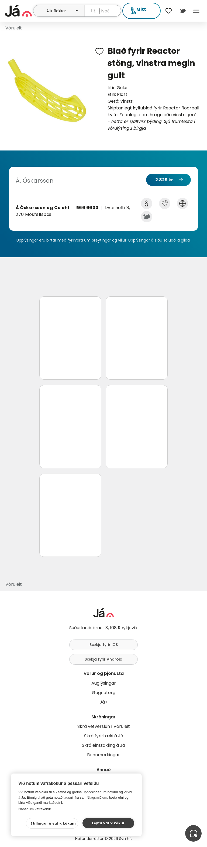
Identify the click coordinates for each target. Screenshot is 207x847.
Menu (196, 11)
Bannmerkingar (103, 755)
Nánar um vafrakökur (34, 809)
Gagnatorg (103, 692)
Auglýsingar (103, 683)
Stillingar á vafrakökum (53, 823)
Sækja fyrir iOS (103, 644)
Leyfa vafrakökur (108, 823)
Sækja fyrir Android (103, 659)
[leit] (103, 10)
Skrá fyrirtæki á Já (103, 736)
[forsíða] (18, 11)
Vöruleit (13, 28)
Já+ (104, 702)
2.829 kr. (164, 180)
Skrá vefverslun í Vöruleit (103, 726)
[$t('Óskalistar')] (169, 11)
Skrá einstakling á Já (103, 745)
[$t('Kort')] (182, 11)
